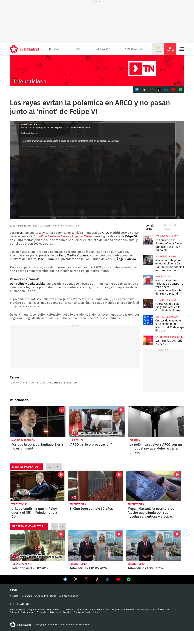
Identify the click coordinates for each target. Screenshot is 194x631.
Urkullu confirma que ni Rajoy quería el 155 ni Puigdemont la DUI (37, 486)
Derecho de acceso (99, 609)
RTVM (13, 590)
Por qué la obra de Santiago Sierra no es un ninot (38, 421)
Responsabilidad (36, 609)
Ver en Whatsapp (129, 579)
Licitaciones (143, 609)
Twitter (144, 89)
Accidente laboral (166, 256)
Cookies (67, 612)
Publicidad (82, 609)
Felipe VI (58, 383)
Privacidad (42, 612)
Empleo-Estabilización (123, 609)
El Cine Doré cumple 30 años (95, 486)
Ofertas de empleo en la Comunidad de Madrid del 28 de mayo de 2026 (148, 320)
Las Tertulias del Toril (169, 337)
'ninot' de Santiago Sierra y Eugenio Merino (64, 236)
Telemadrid (26, 596)
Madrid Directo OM (23, 440)
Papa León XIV (163, 276)
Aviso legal (55, 612)
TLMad (76, 49)
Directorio (69, 609)
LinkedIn (166, 89)
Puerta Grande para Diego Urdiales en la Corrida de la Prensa (148, 303)
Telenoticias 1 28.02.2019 (37, 545)
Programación (133, 49)
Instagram (151, 89)
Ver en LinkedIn (108, 579)
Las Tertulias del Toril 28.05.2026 (148, 340)
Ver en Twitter (76, 579)
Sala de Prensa (17, 609)
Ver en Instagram (86, 579)
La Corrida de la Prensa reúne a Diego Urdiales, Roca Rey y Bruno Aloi (148, 240)
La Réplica (77, 440)
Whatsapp (180, 89)
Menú (182, 49)
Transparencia (54, 609)
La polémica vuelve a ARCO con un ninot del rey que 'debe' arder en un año (156, 421)
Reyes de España (44, 383)
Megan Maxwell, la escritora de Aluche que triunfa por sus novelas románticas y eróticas (153, 486)
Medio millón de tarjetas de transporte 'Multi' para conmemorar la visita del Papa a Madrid (148, 280)
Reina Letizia (70, 383)
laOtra (53, 596)
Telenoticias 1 (20, 504)
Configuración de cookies (86, 612)
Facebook (136, 89)
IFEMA (31, 383)
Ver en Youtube (118, 579)
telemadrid (20, 625)
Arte (25, 383)
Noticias (54, 49)
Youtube (173, 89)
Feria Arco (15, 383)
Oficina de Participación (22, 612)
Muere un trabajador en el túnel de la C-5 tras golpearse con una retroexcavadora (148, 260)
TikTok (158, 89)
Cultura (135, 440)
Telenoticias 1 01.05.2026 (95, 545)
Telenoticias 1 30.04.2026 (153, 545)
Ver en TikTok (97, 579)
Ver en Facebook (65, 579)
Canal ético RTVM (160, 609)
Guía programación (68, 596)
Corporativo (19, 604)
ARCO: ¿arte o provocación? (97, 421)
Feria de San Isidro (166, 236)
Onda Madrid (102, 49)
